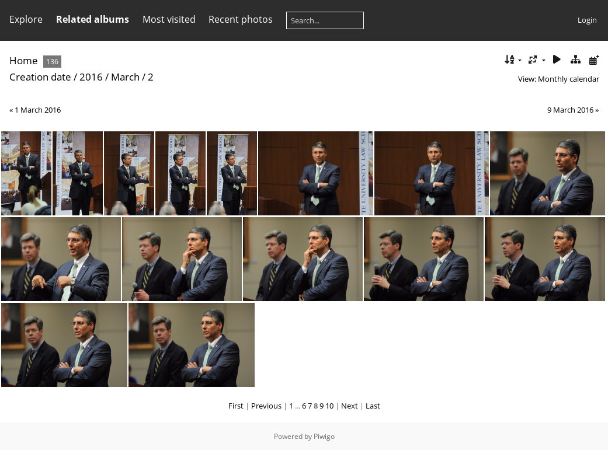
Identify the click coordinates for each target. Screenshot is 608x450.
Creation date (40, 76)
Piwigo (324, 436)
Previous (266, 405)
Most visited (169, 19)
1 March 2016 (38, 109)
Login (587, 20)
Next (349, 405)
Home (23, 60)
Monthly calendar (568, 79)
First (236, 405)
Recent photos (241, 19)
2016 (91, 76)
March (125, 76)
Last (373, 405)
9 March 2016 (570, 109)
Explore (26, 19)
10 (329, 405)
